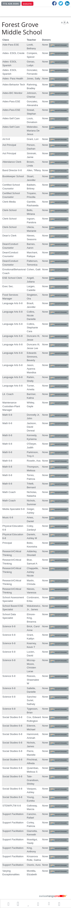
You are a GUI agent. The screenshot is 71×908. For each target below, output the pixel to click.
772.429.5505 (11, 4)
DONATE (27, 4)
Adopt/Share (61, 45)
